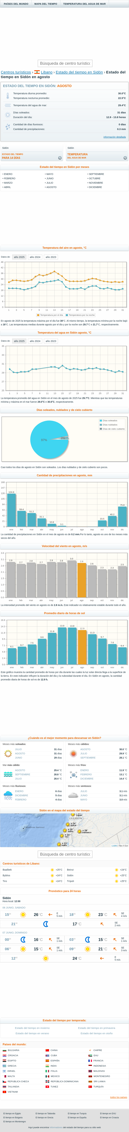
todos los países (118, 1097)
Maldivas (99, 1071)
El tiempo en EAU (108, 1113)
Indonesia (99, 1066)
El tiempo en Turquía (77, 1113)
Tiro (5, 881)
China (54, 1050)
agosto (51, 187)
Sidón (70, 875)
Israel (11, 1071)
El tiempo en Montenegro (14, 1121)
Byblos (6, 875)
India (54, 1066)
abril (7, 187)
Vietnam (13, 1092)
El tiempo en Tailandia (45, 1113)
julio (49, 182)
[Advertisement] (64, 33)
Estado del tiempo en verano (32, 1033)
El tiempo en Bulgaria (12, 1117)
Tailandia (13, 1086)
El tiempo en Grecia (44, 1117)
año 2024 (35, 257)
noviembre (96, 182)
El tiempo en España (77, 1117)
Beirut (70, 869)
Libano (47, 72)
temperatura (77, 156)
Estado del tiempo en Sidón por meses (64, 167)
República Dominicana (65, 1081)
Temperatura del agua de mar (84, 4)
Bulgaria (13, 1050)
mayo (49, 174)
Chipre (97, 1050)
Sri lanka (100, 1081)
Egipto (12, 1060)
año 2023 (51, 257)
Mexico (55, 1076)
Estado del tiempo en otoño (97, 1033)
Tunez (54, 1086)
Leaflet (114, 846)
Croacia (13, 1055)
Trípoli (70, 881)
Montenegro (102, 1076)
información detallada (115, 137)
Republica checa (18, 1081)
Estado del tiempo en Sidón (79, 72)
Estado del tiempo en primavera (96, 1028)
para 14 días (12, 156)
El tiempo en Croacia (109, 1117)
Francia (98, 1060)
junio (49, 178)
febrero (9, 178)
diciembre (95, 187)
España (55, 1060)
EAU (96, 1055)
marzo (8, 182)
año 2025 (19, 257)
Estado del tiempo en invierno (32, 1028)
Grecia (12, 1066)
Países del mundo (16, 4)
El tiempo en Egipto (12, 1113)
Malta (11, 1076)
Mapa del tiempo (45, 4)
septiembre (96, 174)
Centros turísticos (16, 72)
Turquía (98, 1086)
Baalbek (7, 869)
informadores (56, 1127)
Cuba (54, 1055)
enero (8, 174)
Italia (54, 1071)
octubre (94, 178)
